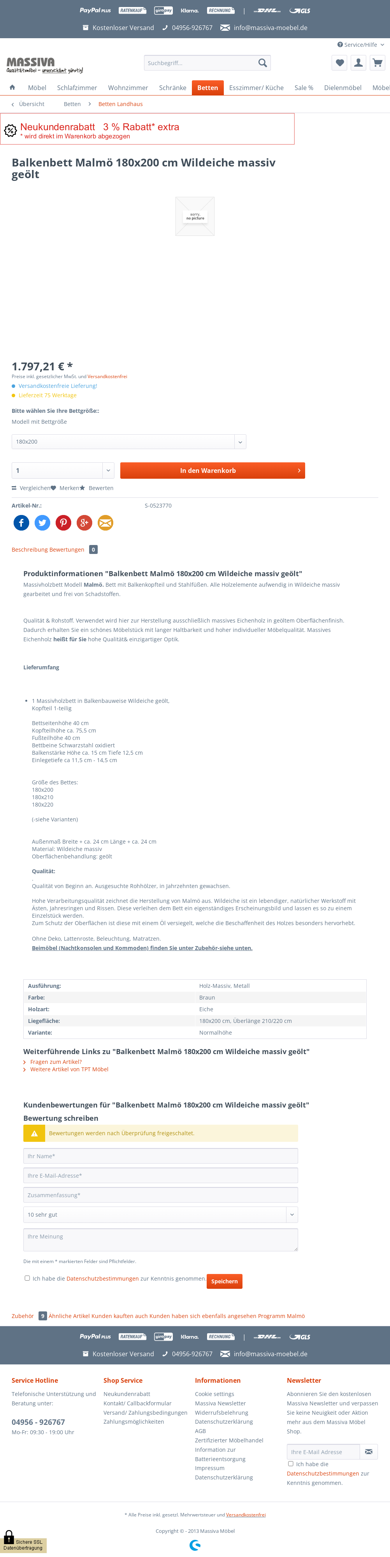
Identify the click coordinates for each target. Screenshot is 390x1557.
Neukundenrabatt (127, 1394)
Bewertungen (73, 549)
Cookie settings (214, 1394)
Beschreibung (30, 549)
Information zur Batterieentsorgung (220, 1454)
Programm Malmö (281, 1316)
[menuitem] (207, 66)
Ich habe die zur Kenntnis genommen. (120, 1278)
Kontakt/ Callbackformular (138, 1403)
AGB (200, 1431)
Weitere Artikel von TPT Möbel (66, 1069)
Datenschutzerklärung (224, 1421)
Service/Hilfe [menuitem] (358, 44)
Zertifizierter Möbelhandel (229, 1440)
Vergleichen (31, 488)
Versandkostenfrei (107, 376)
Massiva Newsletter (220, 1403)
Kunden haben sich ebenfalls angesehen (202, 1316)
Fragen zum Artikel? (52, 1061)
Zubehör (30, 1316)
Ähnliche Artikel (69, 1316)
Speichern (224, 1281)
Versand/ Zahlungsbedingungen (146, 1412)
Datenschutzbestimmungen (103, 1278)
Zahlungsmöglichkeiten (134, 1421)
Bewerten (96, 488)
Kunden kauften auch (119, 1316)
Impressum (210, 1468)
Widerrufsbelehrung (221, 1412)
